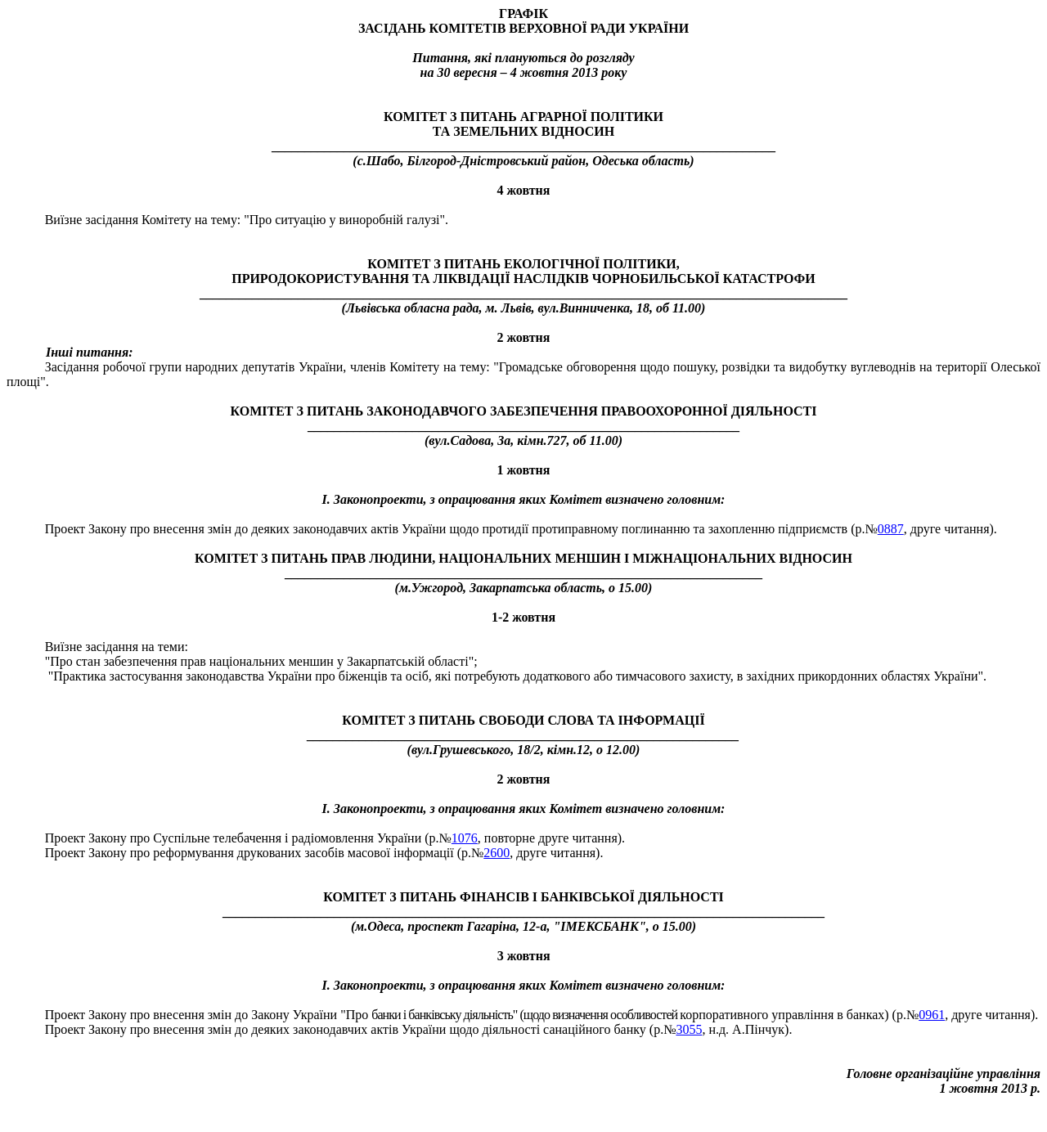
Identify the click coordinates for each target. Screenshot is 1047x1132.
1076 (465, 838)
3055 (689, 1029)
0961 (932, 1015)
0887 (891, 529)
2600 (496, 853)
